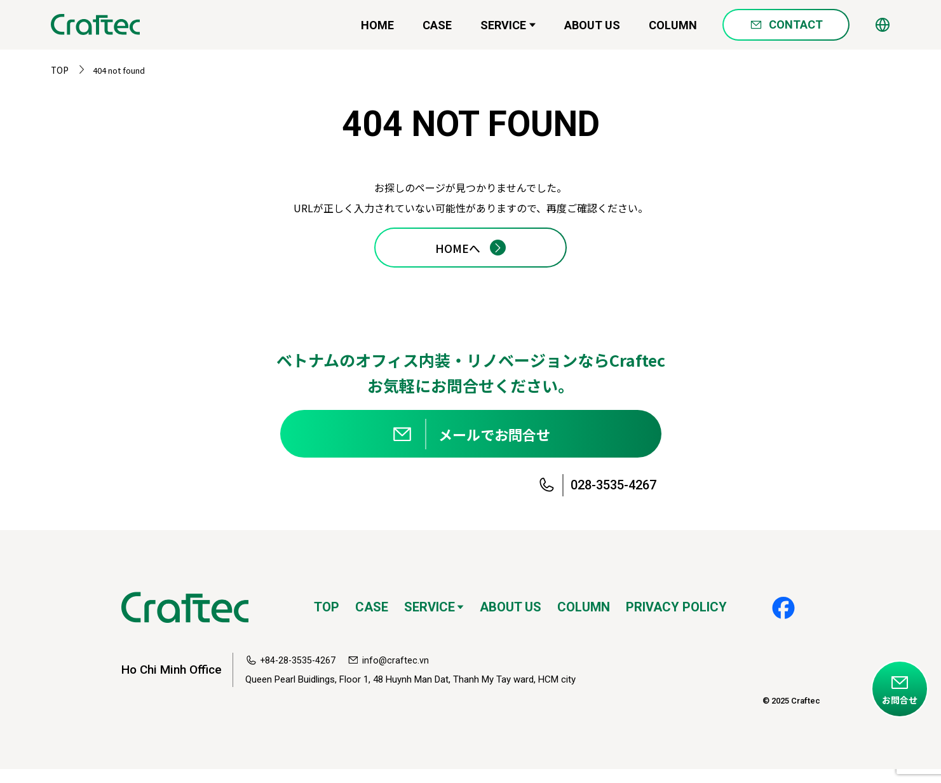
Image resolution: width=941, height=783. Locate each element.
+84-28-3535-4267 (299, 674)
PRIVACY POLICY (676, 621)
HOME (377, 29)
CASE (437, 29)
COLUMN (673, 29)
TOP (59, 70)
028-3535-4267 (613, 499)
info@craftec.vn (398, 674)
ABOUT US (592, 29)
